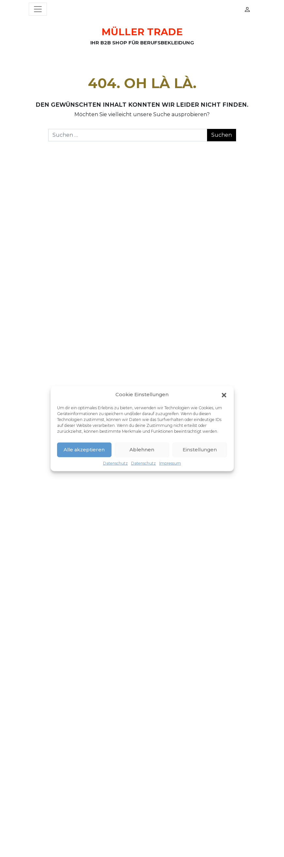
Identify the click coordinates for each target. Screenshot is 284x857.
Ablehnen (141, 449)
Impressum (170, 462)
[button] (224, 394)
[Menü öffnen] (38, 9)
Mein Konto (247, 9)
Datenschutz (115, 462)
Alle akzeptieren (84, 449)
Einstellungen (200, 449)
